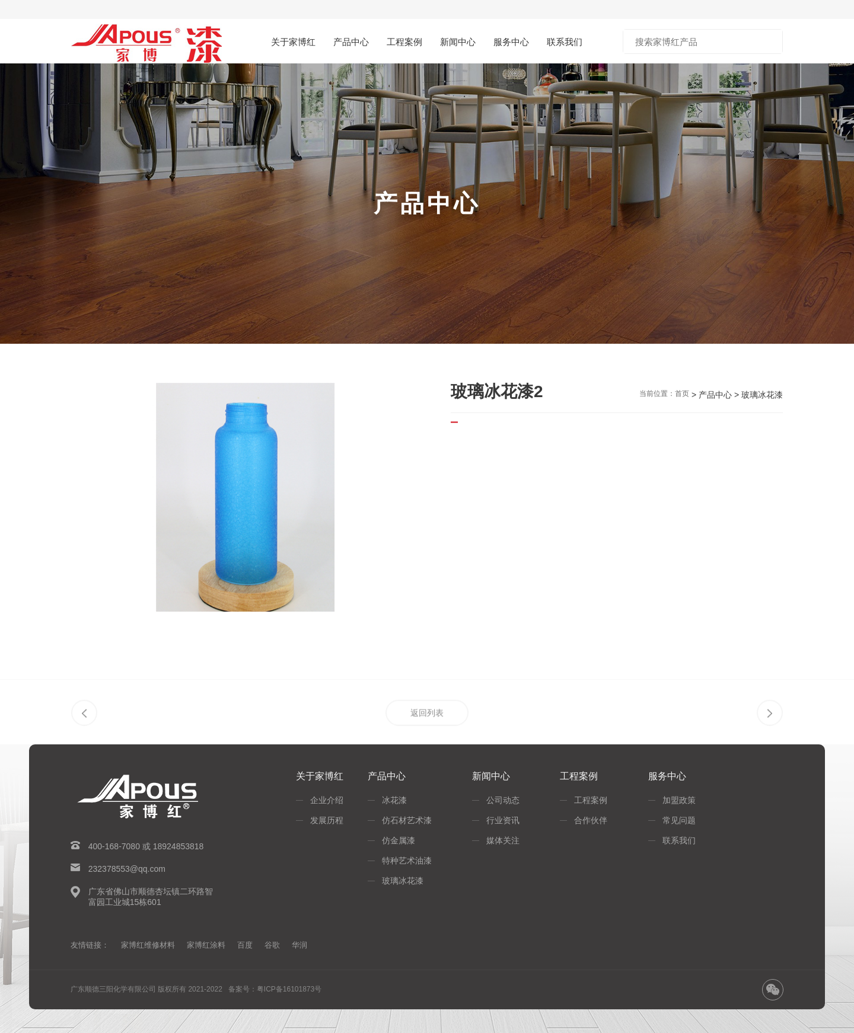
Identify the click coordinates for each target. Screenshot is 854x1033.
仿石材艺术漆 (407, 820)
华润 (299, 945)
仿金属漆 (398, 840)
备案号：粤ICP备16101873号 (274, 989)
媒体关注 (503, 840)
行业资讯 (503, 820)
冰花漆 (394, 800)
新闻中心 (458, 41)
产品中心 (351, 41)
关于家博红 (293, 41)
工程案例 (404, 41)
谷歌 (272, 945)
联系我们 (564, 41)
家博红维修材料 (148, 945)
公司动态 (503, 800)
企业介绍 (326, 800)
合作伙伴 (590, 820)
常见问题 (679, 820)
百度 (245, 945)
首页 (682, 396)
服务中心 (511, 41)
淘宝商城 (632, 8)
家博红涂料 (206, 945)
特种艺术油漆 (407, 860)
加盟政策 (679, 800)
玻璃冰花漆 (402, 880)
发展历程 (326, 820)
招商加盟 (766, 7)
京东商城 (698, 8)
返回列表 (427, 722)
